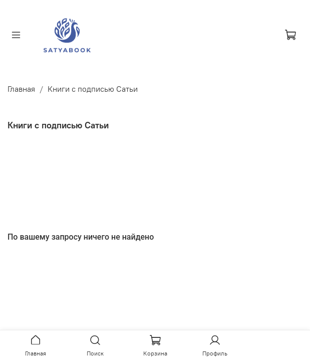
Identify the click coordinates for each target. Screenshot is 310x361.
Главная (21, 89)
